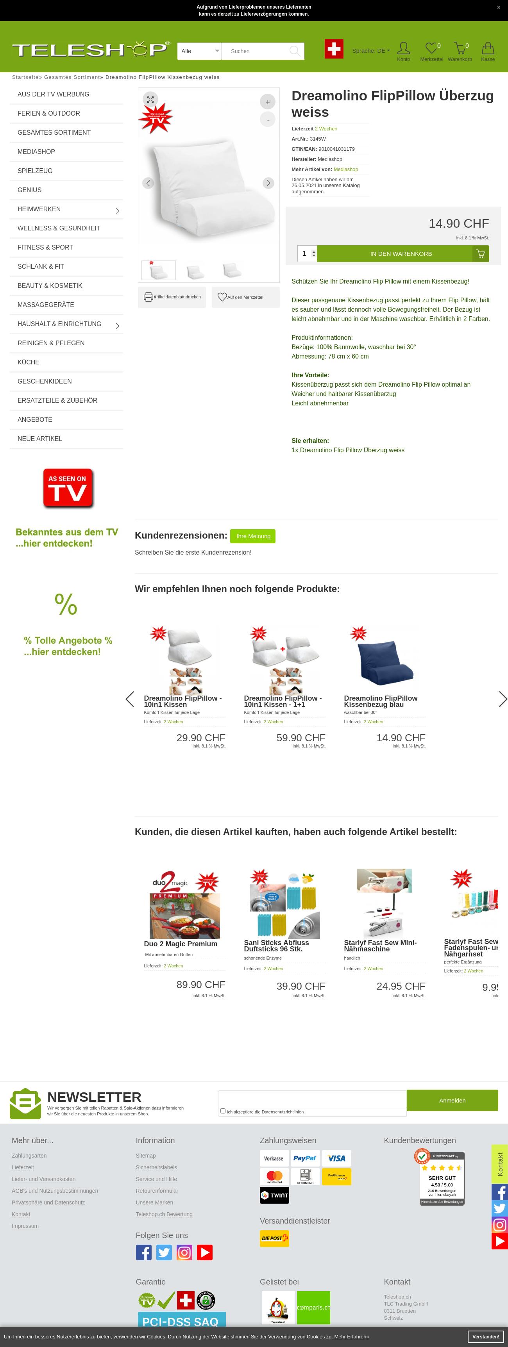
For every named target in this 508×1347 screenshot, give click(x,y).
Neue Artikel (40, 438)
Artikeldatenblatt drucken (177, 296)
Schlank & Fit (41, 266)
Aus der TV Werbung (53, 94)
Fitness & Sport (45, 247)
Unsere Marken (155, 1202)
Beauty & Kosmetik (50, 285)
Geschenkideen (45, 381)
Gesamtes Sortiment (54, 132)
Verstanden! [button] (485, 1337)
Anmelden (452, 1102)
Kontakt (21, 1213)
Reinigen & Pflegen (51, 343)
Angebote (35, 419)
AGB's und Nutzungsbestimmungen (55, 1190)
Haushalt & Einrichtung (69, 325)
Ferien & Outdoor (49, 113)
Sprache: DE (368, 51)
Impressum (25, 1225)
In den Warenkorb (429, 254)
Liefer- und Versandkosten (43, 1178)
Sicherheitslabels (156, 1166)
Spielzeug (35, 171)
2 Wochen (326, 129)
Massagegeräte (46, 305)
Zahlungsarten (29, 1155)
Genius (29, 190)
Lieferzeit (23, 1166)
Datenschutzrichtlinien (283, 1111)
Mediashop (36, 151)
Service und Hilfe (156, 1178)
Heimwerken (69, 210)
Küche (28, 362)
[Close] (499, 6)
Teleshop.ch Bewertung (164, 1213)
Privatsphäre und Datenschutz (48, 1202)
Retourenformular (157, 1190)
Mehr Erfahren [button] (350, 1337)
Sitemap (146, 1155)
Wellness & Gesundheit (59, 228)
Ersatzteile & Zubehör (57, 400)
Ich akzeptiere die (262, 1110)
